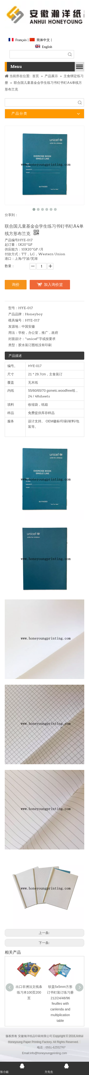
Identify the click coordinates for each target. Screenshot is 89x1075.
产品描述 (15, 356)
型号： (13, 308)
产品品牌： (16, 314)
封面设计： (16, 339)
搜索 (70, 54)
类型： (13, 345)
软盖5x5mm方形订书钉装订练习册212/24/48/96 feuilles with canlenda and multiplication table (60, 1004)
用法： (13, 333)
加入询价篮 (53, 285)
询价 (15, 285)
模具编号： (16, 320)
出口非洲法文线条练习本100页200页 (29, 992)
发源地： (15, 326)
